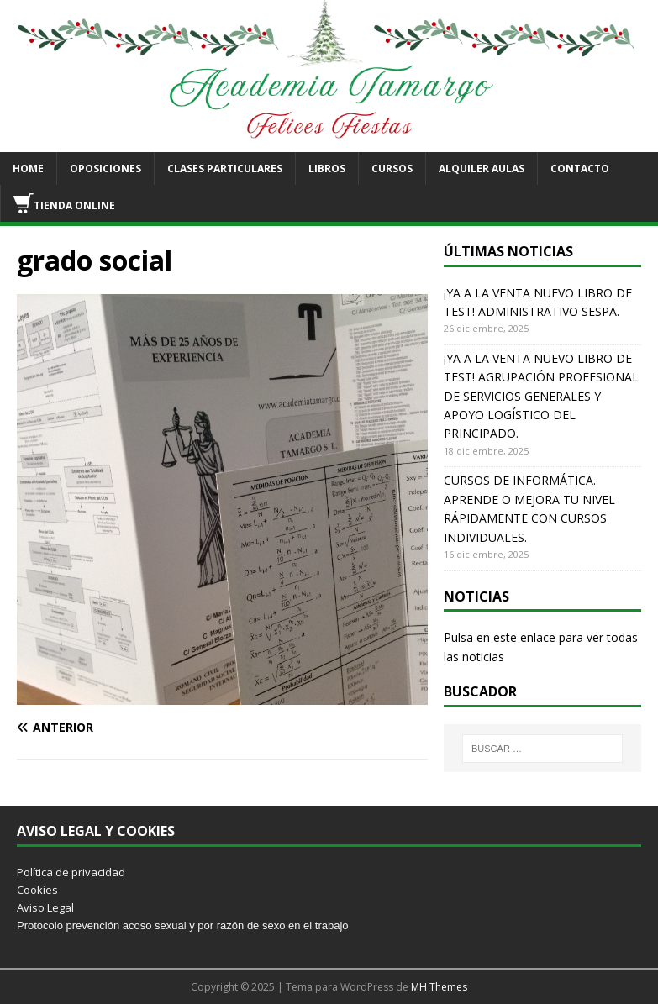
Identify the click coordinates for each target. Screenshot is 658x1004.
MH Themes (439, 987)
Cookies (37, 889)
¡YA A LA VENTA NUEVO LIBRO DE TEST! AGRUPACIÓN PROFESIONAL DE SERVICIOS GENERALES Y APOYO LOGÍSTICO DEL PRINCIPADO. (541, 396)
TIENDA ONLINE (64, 203)
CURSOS (392, 168)
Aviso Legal (45, 907)
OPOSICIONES (105, 168)
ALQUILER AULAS (481, 168)
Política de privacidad (71, 872)
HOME (28, 168)
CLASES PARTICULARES (224, 168)
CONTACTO (579, 168)
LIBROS (326, 168)
